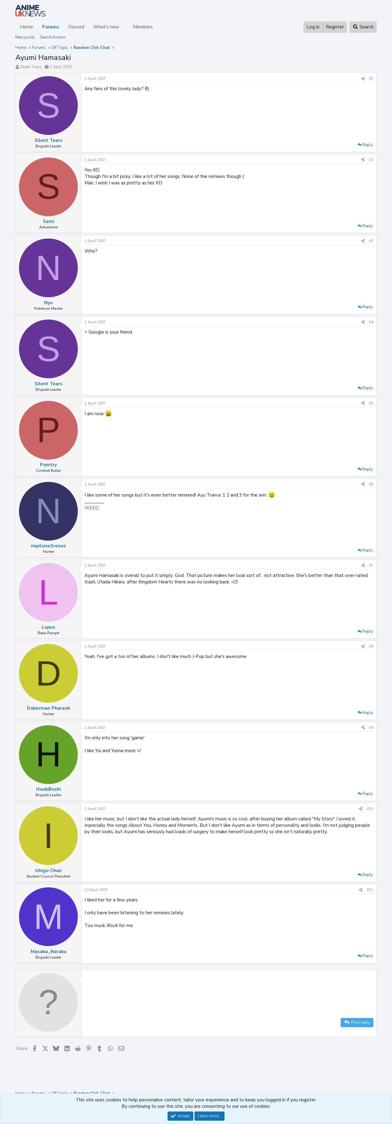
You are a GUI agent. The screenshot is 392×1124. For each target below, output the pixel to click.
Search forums (53, 37)
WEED (92, 508)
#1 (371, 78)
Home (26, 27)
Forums (50, 27)
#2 (371, 159)
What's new (106, 27)
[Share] (363, 78)
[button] (124, 27)
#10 (370, 808)
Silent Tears (31, 67)
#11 (370, 889)
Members (143, 27)
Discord (76, 27)
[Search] (363, 27)
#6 (371, 484)
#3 (371, 240)
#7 (371, 565)
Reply (367, 145)
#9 (371, 727)
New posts (25, 37)
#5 (371, 403)
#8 (371, 646)
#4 (371, 322)
